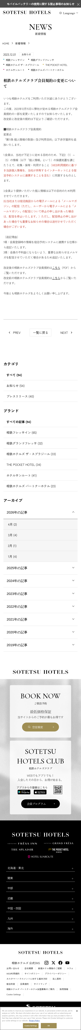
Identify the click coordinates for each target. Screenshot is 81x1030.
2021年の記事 (17, 619)
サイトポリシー (32, 974)
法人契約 (56, 979)
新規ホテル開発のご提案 (50, 968)
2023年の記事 (17, 594)
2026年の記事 (17, 512)
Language (69, 13)
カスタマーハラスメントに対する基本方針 (26, 979)
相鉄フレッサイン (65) (21, 432)
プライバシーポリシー (55, 974)
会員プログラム (36, 804)
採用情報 (64, 989)
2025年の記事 (17, 568)
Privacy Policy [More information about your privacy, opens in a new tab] (34, 1020)
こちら (56, 268)
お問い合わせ (12, 968)
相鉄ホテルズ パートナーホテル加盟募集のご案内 (30, 989)
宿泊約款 (10, 984)
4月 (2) (12, 524)
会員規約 (24, 984)
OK (49, 1025)
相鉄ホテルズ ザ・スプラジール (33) (31, 454)
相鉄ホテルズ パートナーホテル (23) (31, 486)
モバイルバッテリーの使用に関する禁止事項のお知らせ (40, 4)
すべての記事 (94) (18, 421)
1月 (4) (12, 556)
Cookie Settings (13, 994)
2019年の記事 (17, 645)
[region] (40, 1018)
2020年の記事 (17, 632)
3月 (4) (12, 535)
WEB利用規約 (13, 974)
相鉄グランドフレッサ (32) (24, 443)
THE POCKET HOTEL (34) (23, 464)
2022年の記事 (17, 606)
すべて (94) (14, 375)
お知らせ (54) (15, 385)
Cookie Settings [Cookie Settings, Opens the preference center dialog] (30, 1025)
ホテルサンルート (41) (21, 475)
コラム (70, 968)
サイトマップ (40, 984)
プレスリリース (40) (20, 396)
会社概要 (28, 968)
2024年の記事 (17, 581)
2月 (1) (12, 545)
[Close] (77, 1011)
